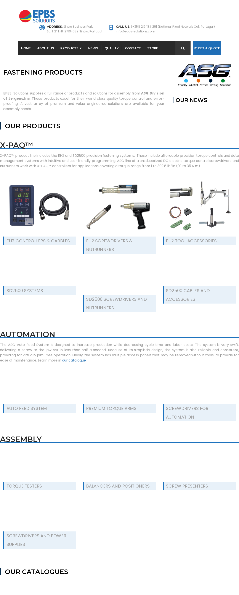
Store (152, 48)
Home (26, 48)
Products (69, 48)
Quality (111, 48)
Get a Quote (207, 48)
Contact (133, 48)
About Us (45, 48)
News (93, 48)
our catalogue (74, 360)
